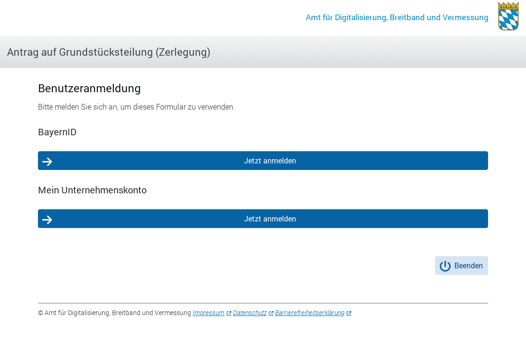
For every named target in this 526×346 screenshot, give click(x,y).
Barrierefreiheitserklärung (309, 312)
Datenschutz (250, 312)
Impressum (208, 312)
